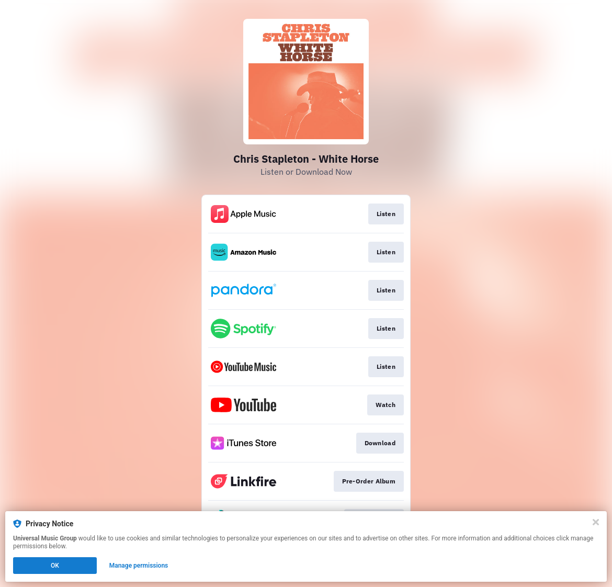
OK (55, 565)
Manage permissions (138, 565)
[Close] (595, 522)
